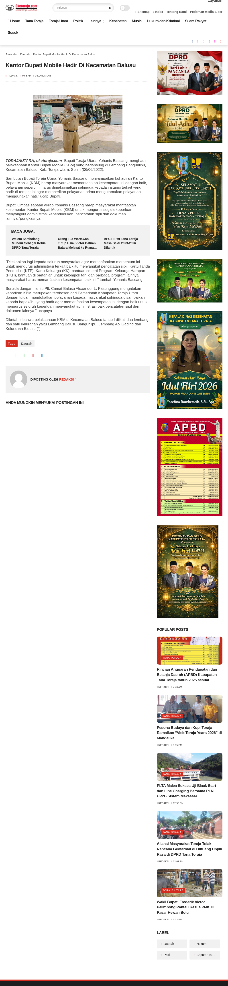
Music (136, 21)
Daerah (25, 54)
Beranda (11, 54)
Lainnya (94, 21)
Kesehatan (117, 21)
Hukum (201, 944)
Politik (78, 21)
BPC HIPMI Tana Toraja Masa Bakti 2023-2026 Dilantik (121, 243)
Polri (166, 955)
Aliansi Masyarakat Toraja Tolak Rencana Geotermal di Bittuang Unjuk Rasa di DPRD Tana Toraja (189, 849)
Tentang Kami (176, 12)
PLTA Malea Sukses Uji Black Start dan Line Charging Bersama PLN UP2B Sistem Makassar (186, 791)
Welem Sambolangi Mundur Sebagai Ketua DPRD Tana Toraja (29, 243)
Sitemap (142, 12)
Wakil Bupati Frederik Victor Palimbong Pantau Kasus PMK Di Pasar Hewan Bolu (185, 907)
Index (158, 12)
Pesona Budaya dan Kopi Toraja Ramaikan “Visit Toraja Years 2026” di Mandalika (189, 733)
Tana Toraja (34, 21)
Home (14, 21)
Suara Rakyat (195, 21)
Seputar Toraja (206, 955)
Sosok (13, 32)
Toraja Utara (58, 21)
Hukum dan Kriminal (163, 21)
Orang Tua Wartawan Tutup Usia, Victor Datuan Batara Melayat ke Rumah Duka (77, 243)
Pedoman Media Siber (206, 12)
